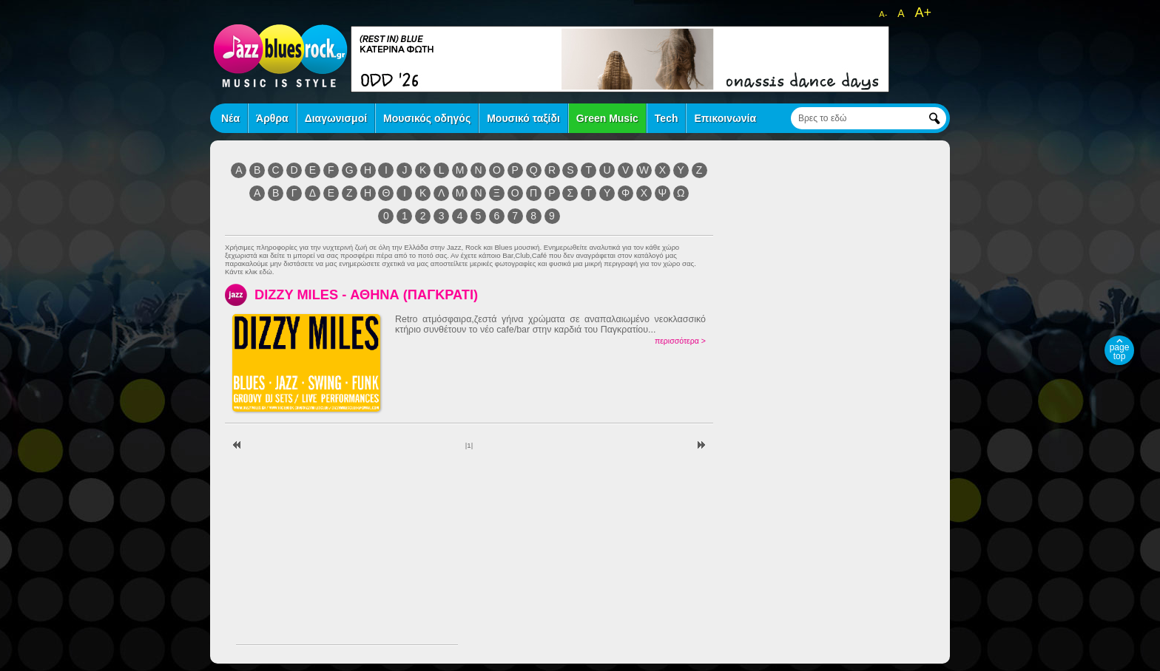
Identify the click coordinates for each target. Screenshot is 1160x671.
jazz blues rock (280, 55)
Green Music (607, 118)
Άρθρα (272, 118)
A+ (922, 12)
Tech (666, 118)
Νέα (230, 118)
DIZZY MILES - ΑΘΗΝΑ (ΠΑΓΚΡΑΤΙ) (366, 294)
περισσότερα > (680, 340)
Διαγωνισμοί (336, 118)
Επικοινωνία (725, 118)
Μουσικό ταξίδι (523, 118)
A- (883, 14)
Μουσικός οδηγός (427, 118)
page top (1120, 351)
